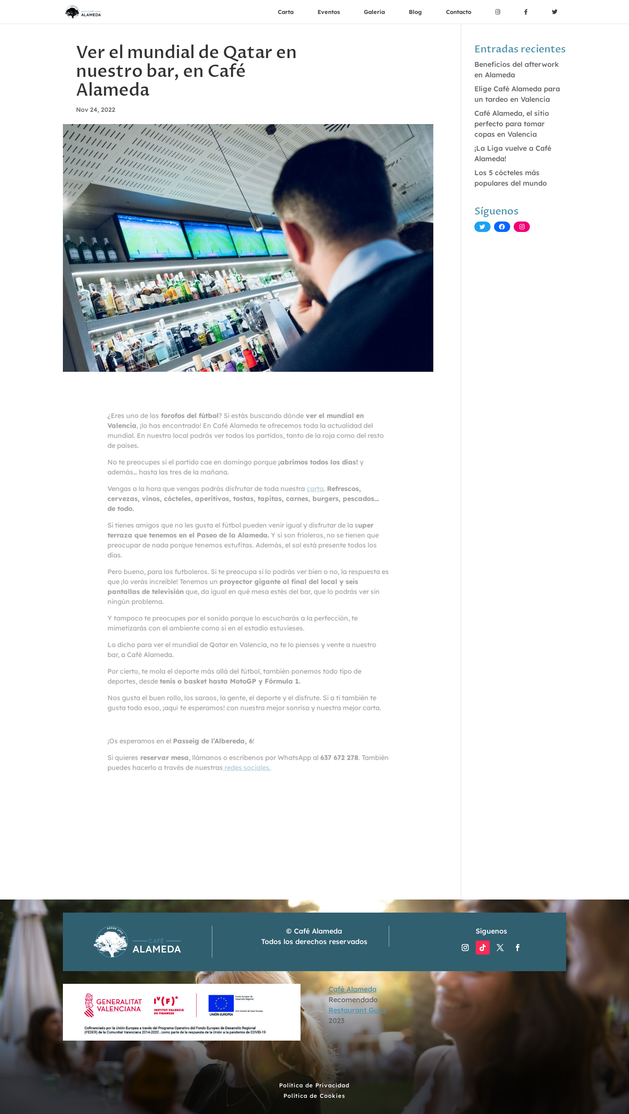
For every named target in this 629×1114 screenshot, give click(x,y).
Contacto (458, 11)
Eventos (329, 11)
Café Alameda (352, 989)
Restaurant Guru (357, 1010)
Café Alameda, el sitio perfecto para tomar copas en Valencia (511, 123)
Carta (286, 11)
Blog (415, 11)
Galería (374, 11)
